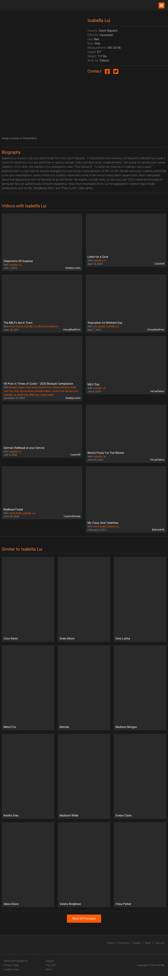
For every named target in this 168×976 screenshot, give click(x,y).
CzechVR (159, 263)
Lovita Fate (58, 391)
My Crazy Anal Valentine (103, 523)
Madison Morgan (126, 727)
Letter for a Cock (98, 257)
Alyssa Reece (27, 391)
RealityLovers (72, 268)
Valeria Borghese (70, 904)
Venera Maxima (60, 387)
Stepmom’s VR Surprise (18, 261)
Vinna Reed (15, 513)
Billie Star (34, 394)
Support (50, 960)
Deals (148, 943)
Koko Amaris (16, 326)
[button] (161, 5)
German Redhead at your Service (24, 448)
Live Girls (159, 943)
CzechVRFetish (72, 516)
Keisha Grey (11, 815)
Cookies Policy (11, 969)
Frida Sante (31, 387)
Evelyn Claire (124, 815)
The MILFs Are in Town (18, 322)
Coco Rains (11, 638)
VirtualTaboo (157, 391)
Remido (64, 727)
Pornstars (123, 943)
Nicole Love (71, 391)
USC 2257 (51, 965)
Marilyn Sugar (16, 387)
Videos (110, 943)
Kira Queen (99, 326)
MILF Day (94, 384)
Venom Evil (45, 387)
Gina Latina (123, 638)
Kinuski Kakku (43, 391)
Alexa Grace (11, 904)
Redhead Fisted (13, 509)
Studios (137, 943)
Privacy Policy (11, 965)
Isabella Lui (15, 264)
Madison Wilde (69, 815)
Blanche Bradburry (48, 326)
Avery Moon (67, 638)
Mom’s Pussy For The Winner (106, 453)
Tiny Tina (14, 391)
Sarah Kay (22, 394)
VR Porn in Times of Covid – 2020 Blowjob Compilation (38, 383)
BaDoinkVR (158, 529)
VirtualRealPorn (71, 329)
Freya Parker (123, 904)
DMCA (49, 969)
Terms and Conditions (16, 960)
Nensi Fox (10, 727)
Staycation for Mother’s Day (105, 322)
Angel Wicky (47, 394)
